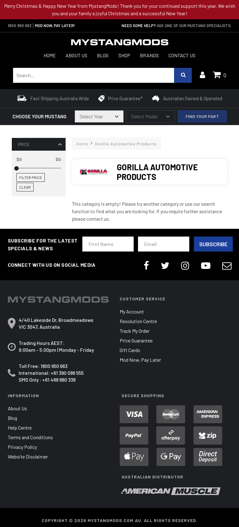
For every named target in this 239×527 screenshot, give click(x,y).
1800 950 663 (19, 25)
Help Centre (20, 428)
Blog (102, 55)
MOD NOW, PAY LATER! (55, 25)
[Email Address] (163, 244)
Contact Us (181, 55)
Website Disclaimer (28, 456)
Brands (149, 55)
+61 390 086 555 (67, 373)
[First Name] (108, 244)
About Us (76, 55)
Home (50, 55)
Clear (25, 187)
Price (24, 144)
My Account (132, 311)
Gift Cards (130, 350)
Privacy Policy (22, 447)
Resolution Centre (138, 321)
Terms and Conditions (30, 437)
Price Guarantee (136, 340)
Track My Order (134, 331)
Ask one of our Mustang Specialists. (194, 25)
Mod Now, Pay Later (140, 360)
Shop (124, 55)
